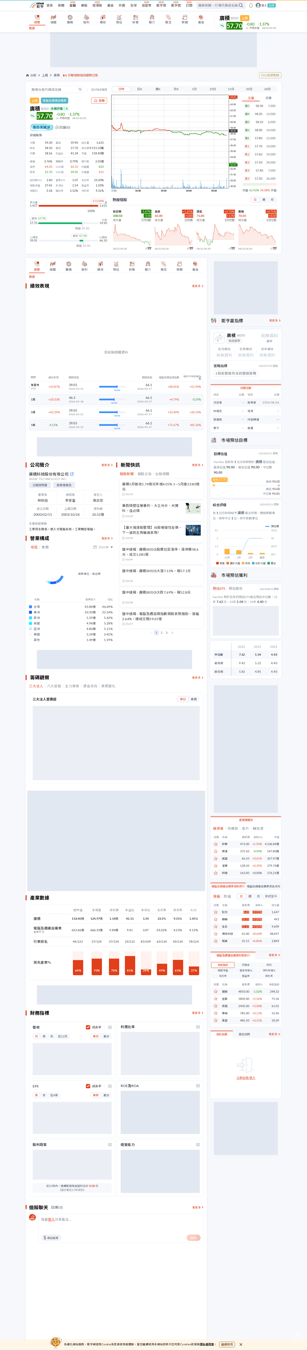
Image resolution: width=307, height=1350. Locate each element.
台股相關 (162, 535)
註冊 (271, 5)
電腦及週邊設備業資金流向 (263, 892)
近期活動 (245, 388)
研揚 (224, 879)
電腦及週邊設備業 (55, 100)
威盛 (224, 865)
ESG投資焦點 (270, 75)
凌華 (224, 872)
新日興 (117, 211)
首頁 (49, 5)
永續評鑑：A (59, 108)
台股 (73, 5)
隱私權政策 (207, 1344)
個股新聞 (127, 535)
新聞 (61, 5)
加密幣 (146, 5)
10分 (213, 89)
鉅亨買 (161, 5)
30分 (249, 89)
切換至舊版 (100, 89)
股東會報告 (64, 546)
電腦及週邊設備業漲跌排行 (228, 892)
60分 (267, 89)
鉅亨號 (176, 5)
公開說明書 (39, 546)
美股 (84, 5)
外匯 (122, 5)
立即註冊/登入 (245, 1105)
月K (176, 89)
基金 (110, 5)
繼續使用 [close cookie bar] (227, 1344)
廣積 (57, 75)
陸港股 (97, 5)
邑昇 (157, 211)
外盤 (274, 190)
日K (139, 89)
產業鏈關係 (246, 826)
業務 (45, 608)
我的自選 (221, 1061)
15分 (231, 89)
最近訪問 (244, 1061)
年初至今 (271, 902)
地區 (34, 608)
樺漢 (224, 858)
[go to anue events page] (250, 5)
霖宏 (199, 211)
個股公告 (145, 535)
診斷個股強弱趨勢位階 (83, 75)
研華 (224, 850)
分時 (121, 89)
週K (158, 89)
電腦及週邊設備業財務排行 (233, 982)
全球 (133, 5)
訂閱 (189, 5)
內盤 (245, 190)
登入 (264, 5)
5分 (194, 89)
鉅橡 (241, 211)
